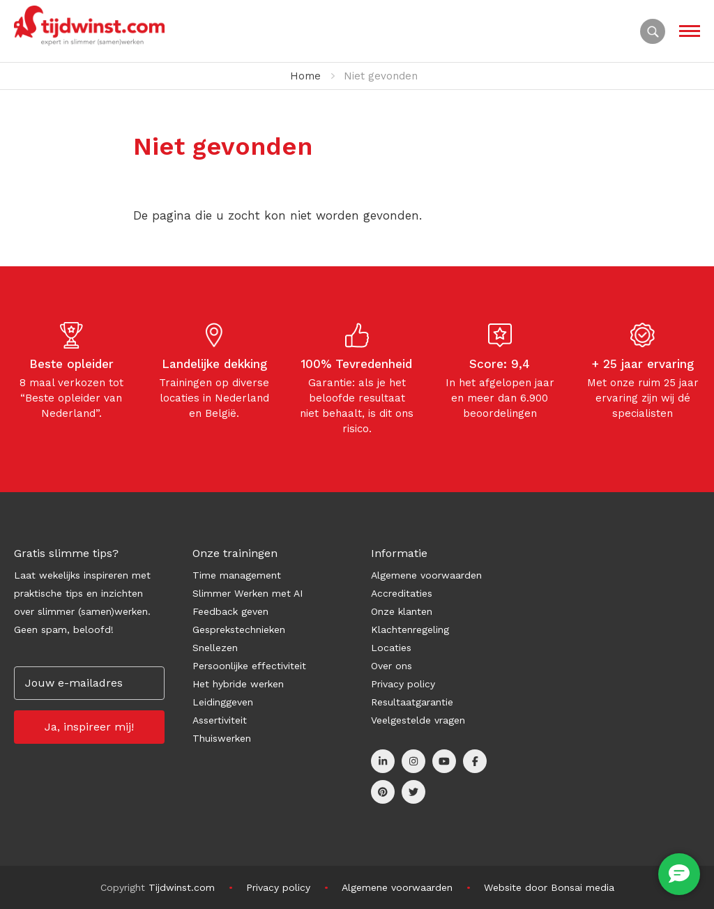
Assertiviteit (219, 720)
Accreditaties (401, 593)
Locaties (391, 647)
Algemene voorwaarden (426, 575)
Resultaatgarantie (412, 702)
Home (305, 76)
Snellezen (215, 647)
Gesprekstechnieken (238, 629)
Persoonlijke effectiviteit (249, 665)
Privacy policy (403, 683)
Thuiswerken (221, 738)
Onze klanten (401, 611)
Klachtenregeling (410, 629)
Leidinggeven (222, 702)
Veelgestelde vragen (418, 720)
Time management (236, 575)
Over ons (391, 665)
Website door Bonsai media (549, 887)
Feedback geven (230, 611)
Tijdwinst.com (182, 887)
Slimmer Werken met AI (247, 593)
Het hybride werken (238, 683)
